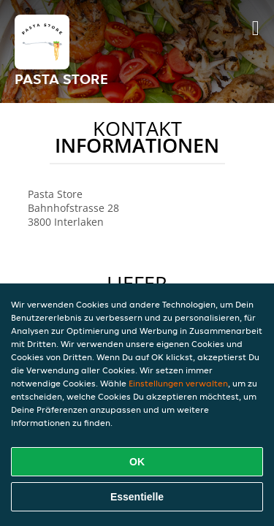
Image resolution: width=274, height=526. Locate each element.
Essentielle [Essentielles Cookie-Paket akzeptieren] (137, 497)
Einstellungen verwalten (178, 383)
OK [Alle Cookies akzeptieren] (137, 462)
